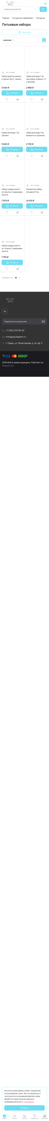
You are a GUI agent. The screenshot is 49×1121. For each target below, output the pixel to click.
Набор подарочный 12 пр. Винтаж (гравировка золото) (12, 192)
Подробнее (29, 1101)
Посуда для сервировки (22, 18)
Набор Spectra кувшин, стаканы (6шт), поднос (12, 77)
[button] (43, 9)
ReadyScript (8, 365)
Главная (5, 18)
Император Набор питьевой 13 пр (34, 190)
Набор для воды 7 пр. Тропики (11, 134)
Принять (24, 1107)
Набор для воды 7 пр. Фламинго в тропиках (35, 134)
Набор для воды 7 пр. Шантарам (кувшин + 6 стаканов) (36, 79)
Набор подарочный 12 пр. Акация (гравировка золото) (12, 248)
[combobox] (20, 9)
